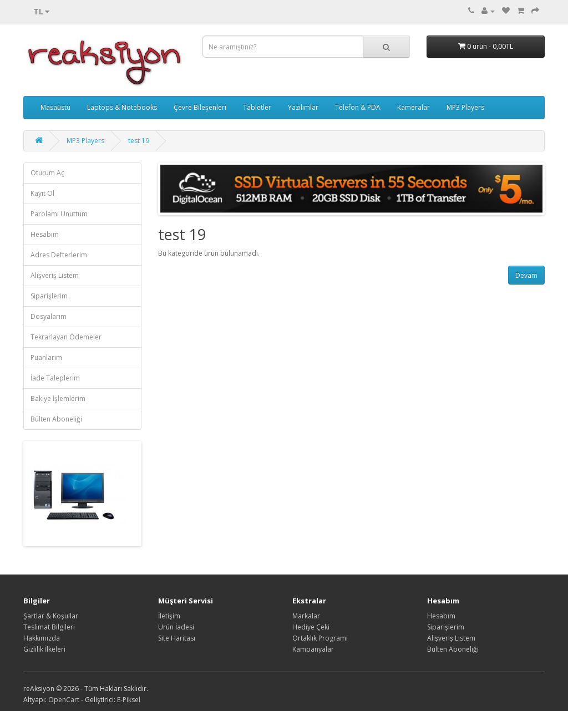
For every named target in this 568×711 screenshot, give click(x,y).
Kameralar (413, 107)
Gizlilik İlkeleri (44, 649)
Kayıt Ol (42, 193)
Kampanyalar (313, 649)
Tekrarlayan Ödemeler (66, 337)
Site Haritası (176, 638)
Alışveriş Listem (55, 275)
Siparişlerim (49, 296)
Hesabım (45, 234)
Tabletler (257, 107)
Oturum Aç (47, 172)
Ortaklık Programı (320, 638)
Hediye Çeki (310, 627)
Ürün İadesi (176, 627)
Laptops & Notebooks (122, 107)
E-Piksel (128, 699)
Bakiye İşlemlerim (58, 398)
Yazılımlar (303, 107)
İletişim (169, 616)
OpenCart (63, 699)
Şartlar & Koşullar (50, 616)
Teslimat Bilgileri (49, 627)
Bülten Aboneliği (56, 419)
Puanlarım (46, 357)
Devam (526, 275)
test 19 (138, 140)
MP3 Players (465, 107)
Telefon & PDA (358, 107)
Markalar (306, 616)
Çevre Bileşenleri (200, 107)
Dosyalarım (49, 316)
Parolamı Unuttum (59, 214)
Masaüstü (55, 107)
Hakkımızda (41, 638)
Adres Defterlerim (59, 255)
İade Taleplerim (55, 378)
